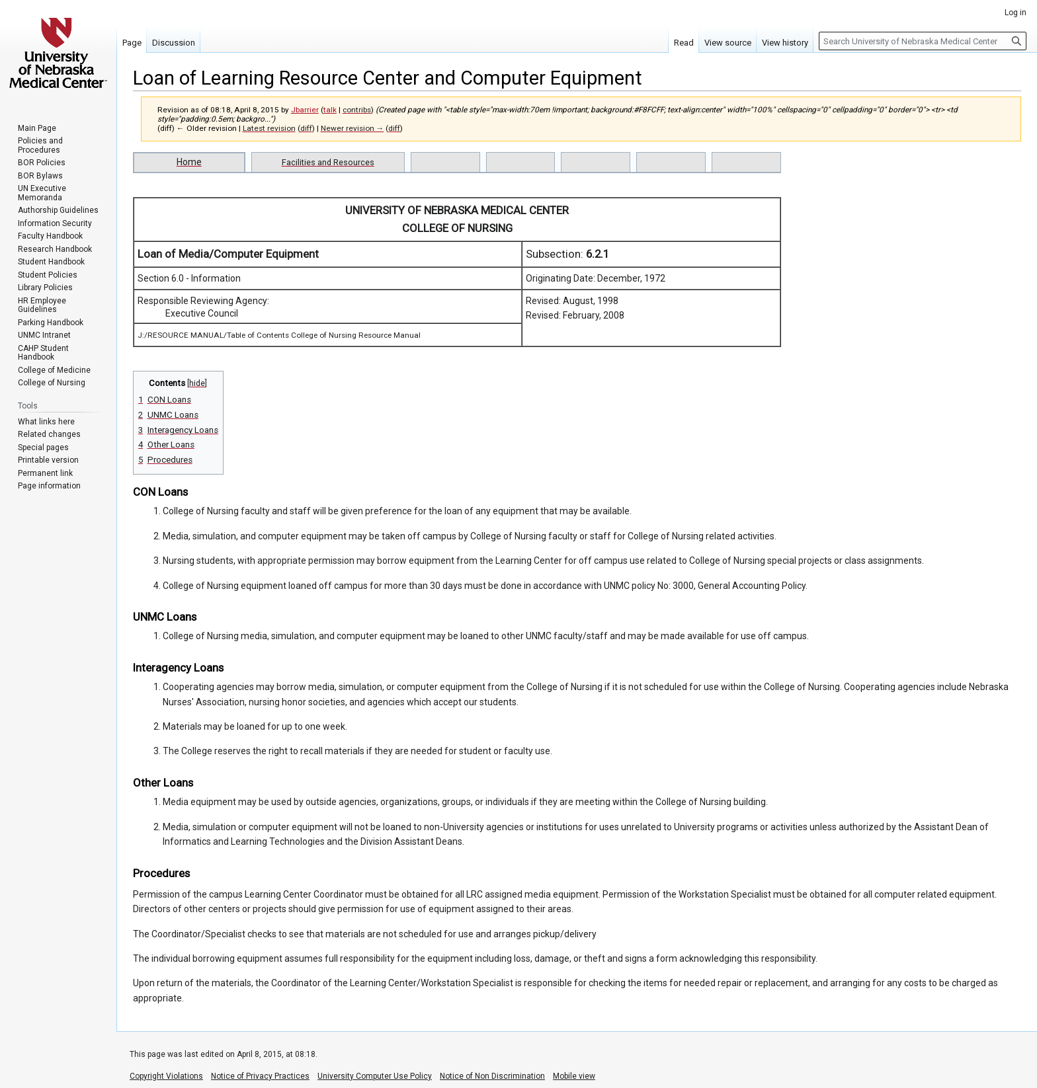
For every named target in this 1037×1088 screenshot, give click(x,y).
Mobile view (574, 1076)
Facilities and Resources (328, 162)
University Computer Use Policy (374, 1076)
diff (306, 128)
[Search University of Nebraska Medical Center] (922, 41)
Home (189, 162)
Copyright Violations (166, 1076)
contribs (357, 109)
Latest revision (269, 128)
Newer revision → (352, 128)
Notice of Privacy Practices (260, 1076)
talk (330, 109)
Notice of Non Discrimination (492, 1076)
